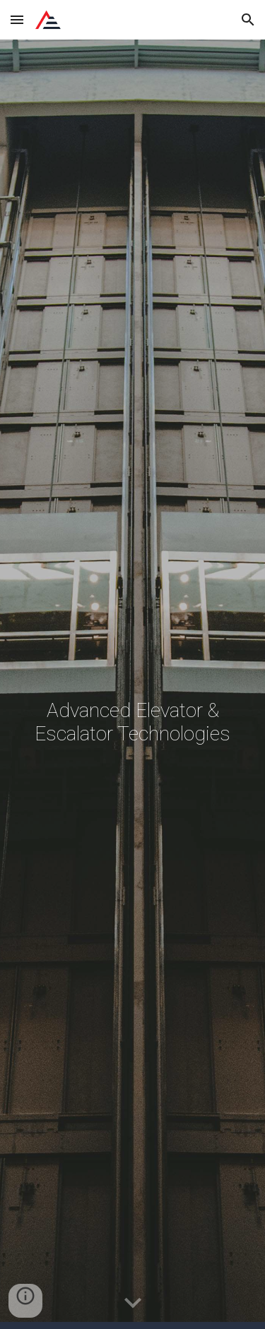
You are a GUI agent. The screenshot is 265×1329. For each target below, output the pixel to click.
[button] (17, 19)
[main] (132, 684)
